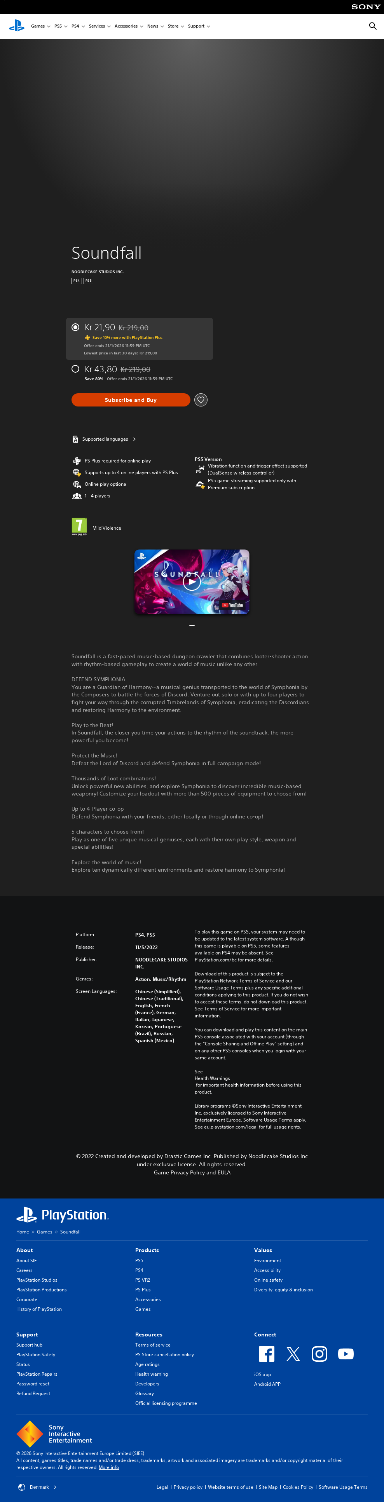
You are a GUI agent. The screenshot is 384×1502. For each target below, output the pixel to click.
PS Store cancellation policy (164, 1354)
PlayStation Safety (35, 1354)
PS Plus (143, 1289)
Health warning (151, 1374)
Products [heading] (147, 1250)
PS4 (75, 27)
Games (38, 27)
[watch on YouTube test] (232, 605)
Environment (267, 1260)
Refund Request (33, 1393)
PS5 (58, 27)
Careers (24, 1270)
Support (196, 27)
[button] (192, 582)
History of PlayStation (39, 1309)
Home (22, 1231)
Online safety (268, 1280)
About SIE (26, 1260)
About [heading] (24, 1250)
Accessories (126, 27)
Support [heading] (27, 1334)
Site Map (268, 1487)
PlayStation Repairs (37, 1374)
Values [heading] (263, 1250)
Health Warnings (212, 1078)
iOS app (262, 1374)
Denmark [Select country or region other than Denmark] (37, 1487)
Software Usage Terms (343, 1487)
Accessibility (267, 1270)
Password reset (32, 1383)
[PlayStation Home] (16, 26)
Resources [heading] (148, 1334)
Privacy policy (188, 1487)
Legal (162, 1487)
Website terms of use (230, 1487)
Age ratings (147, 1364)
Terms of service (153, 1345)
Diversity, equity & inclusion (283, 1289)
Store (173, 27)
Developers (147, 1383)
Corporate (26, 1299)
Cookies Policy (298, 1487)
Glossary (144, 1393)
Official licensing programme (166, 1403)
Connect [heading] (265, 1334)
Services (97, 27)
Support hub (29, 1345)
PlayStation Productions (41, 1289)
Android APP (267, 1384)
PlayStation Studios (37, 1280)
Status (23, 1364)
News (152, 27)
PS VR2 (142, 1280)
